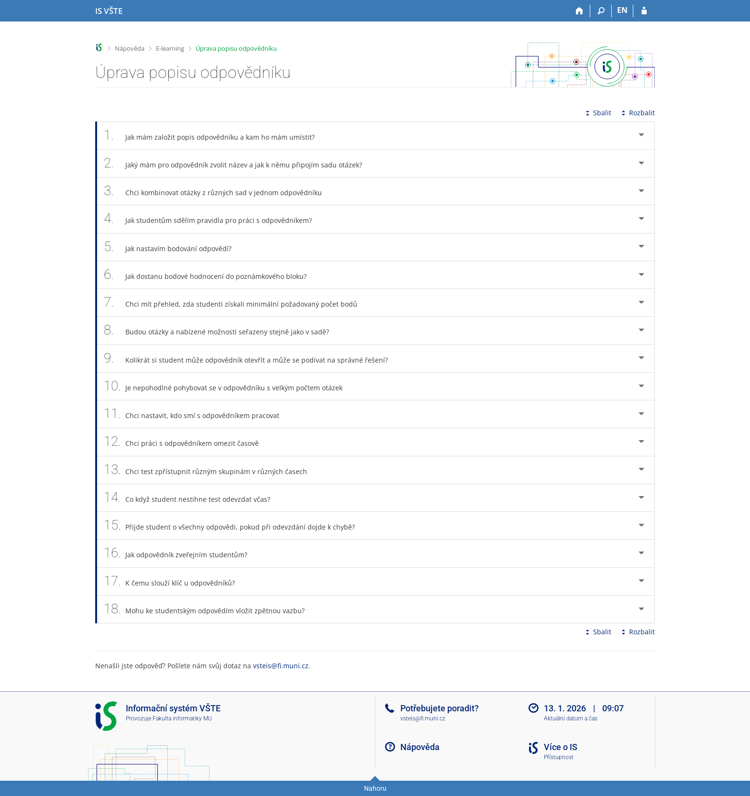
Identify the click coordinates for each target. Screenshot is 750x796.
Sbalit (597, 112)
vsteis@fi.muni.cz (281, 665)
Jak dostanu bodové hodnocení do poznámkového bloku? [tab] (210, 274)
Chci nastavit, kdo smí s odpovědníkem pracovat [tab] (197, 414)
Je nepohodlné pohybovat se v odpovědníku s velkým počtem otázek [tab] (228, 386)
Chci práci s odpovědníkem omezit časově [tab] (186, 441)
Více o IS (560, 747)
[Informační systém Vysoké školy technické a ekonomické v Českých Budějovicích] (108, 11)
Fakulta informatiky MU (182, 718)
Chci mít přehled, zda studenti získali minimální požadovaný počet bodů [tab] (236, 302)
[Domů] (579, 11)
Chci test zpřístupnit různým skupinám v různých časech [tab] (211, 470)
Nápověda (129, 48)
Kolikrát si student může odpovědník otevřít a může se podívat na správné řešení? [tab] (251, 358)
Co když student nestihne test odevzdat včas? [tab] (192, 497)
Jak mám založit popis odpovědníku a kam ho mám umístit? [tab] (214, 135)
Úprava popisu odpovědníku (236, 48)
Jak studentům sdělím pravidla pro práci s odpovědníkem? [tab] (213, 218)
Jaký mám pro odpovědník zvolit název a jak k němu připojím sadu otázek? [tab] (238, 163)
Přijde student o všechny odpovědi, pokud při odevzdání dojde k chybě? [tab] (234, 525)
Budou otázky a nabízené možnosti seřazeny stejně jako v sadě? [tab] (222, 330)
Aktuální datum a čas (570, 718)
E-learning (170, 48)
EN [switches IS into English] (622, 10)
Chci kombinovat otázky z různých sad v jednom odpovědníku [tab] (218, 191)
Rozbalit (637, 112)
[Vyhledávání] (601, 11)
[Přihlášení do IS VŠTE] (644, 11)
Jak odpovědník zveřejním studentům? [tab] (181, 553)
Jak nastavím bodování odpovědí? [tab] (173, 247)
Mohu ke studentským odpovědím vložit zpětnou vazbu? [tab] (209, 609)
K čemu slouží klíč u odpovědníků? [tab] (174, 581)
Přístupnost (559, 757)
